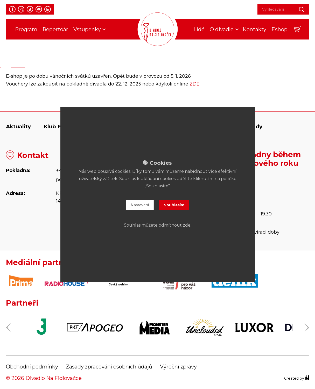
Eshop (279, 29)
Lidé (199, 29)
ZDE (195, 84)
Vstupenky (87, 29)
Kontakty (254, 29)
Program (26, 29)
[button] (298, 29)
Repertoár (55, 29)
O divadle (222, 29)
